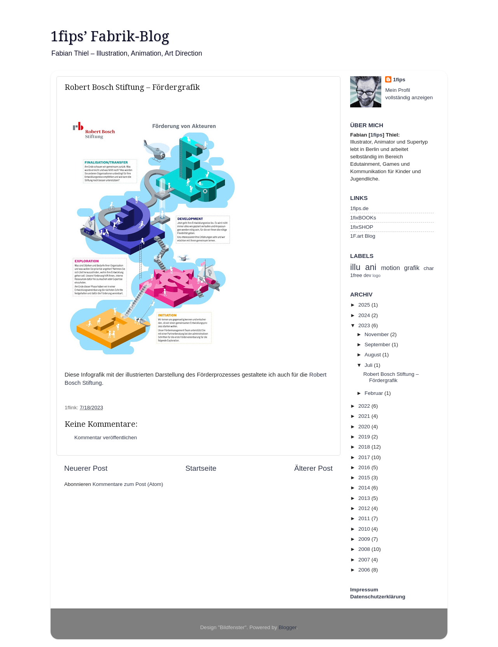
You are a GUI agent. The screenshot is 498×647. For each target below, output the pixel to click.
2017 (365, 457)
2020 (365, 427)
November (377, 334)
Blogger (287, 627)
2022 (365, 406)
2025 (365, 305)
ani (370, 267)
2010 (365, 529)
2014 (365, 488)
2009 (365, 539)
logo (377, 275)
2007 (365, 560)
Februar (374, 393)
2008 (365, 549)
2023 (365, 325)
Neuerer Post (85, 468)
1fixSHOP (361, 227)
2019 (365, 437)
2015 (365, 477)
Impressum (364, 590)
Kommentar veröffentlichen (105, 437)
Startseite (200, 468)
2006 (365, 570)
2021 (365, 416)
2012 (365, 508)
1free (356, 275)
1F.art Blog (362, 236)
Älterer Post (313, 468)
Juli (369, 365)
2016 (365, 467)
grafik (412, 267)
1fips (399, 79)
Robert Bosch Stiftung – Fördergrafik (391, 377)
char (429, 268)
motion (390, 267)
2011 (365, 518)
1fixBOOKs (363, 218)
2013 (365, 498)
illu (355, 267)
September (378, 344)
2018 (365, 447)
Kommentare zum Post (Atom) (128, 484)
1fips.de (359, 208)
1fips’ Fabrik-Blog (110, 36)
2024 (365, 315)
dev (368, 275)
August (373, 355)
